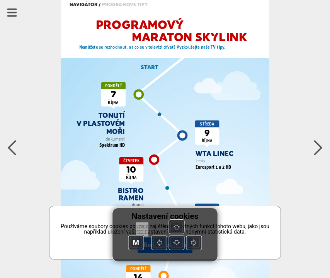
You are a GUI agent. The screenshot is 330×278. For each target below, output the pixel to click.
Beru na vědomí (165, 245)
